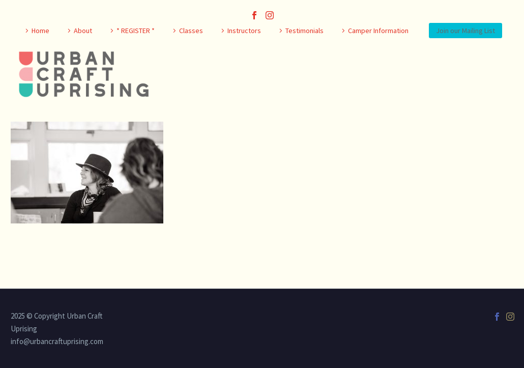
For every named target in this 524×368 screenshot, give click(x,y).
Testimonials (304, 30)
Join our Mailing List (465, 30)
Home (40, 30)
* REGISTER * (136, 30)
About (83, 30)
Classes (191, 30)
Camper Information (378, 30)
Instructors (244, 30)
